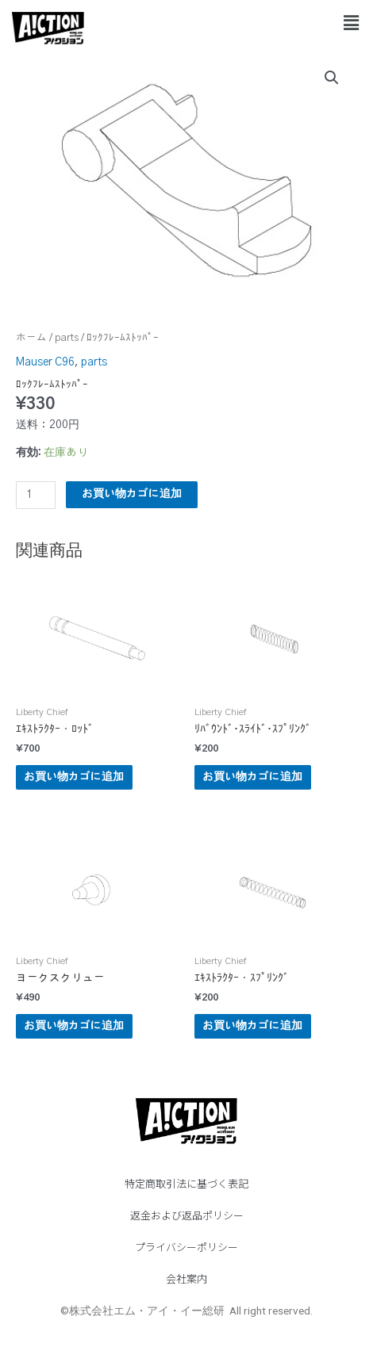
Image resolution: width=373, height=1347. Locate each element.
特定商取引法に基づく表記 (186, 1183)
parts (67, 338)
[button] (351, 23)
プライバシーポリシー (186, 1246)
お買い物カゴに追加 (132, 493)
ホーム (31, 338)
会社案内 (186, 1278)
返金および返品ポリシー (187, 1215)
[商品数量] (36, 495)
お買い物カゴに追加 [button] (74, 777)
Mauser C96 (45, 362)
